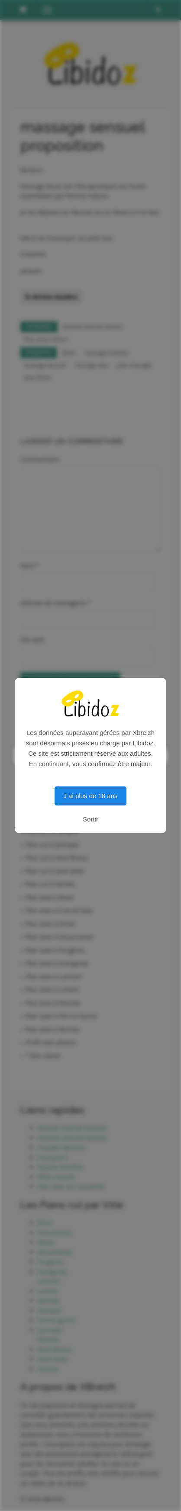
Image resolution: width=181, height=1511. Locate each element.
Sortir (90, 819)
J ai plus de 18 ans (90, 795)
